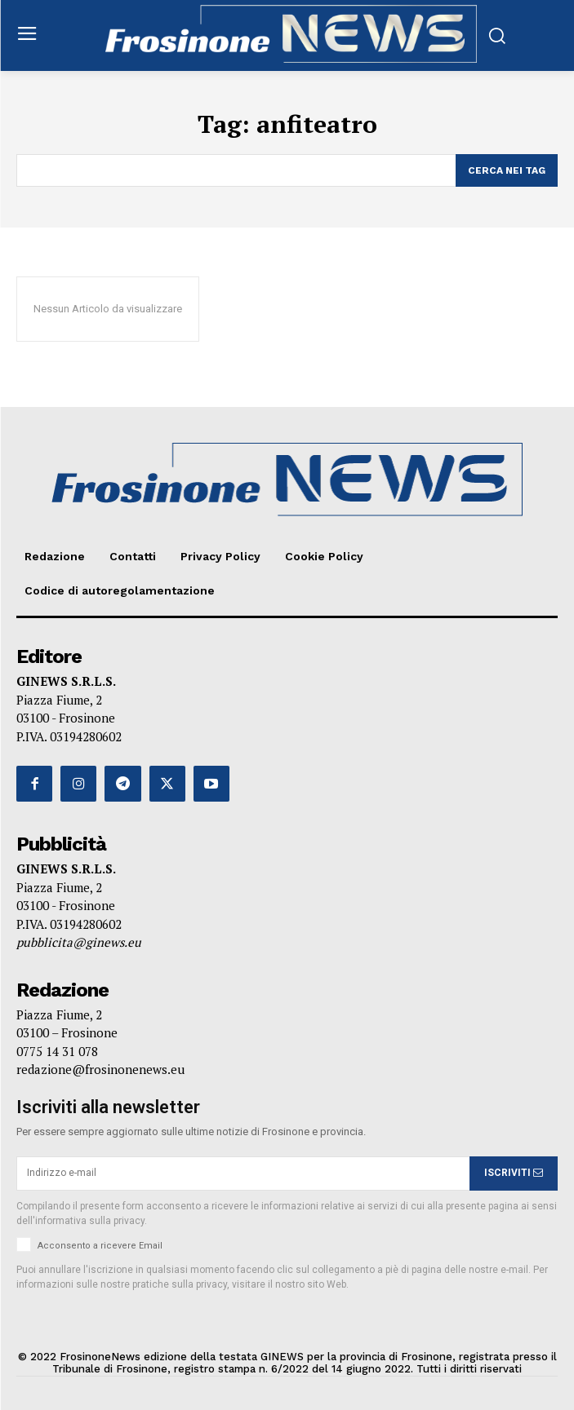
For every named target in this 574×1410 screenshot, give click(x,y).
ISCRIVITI (513, 1172)
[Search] (507, 170)
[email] (242, 1173)
